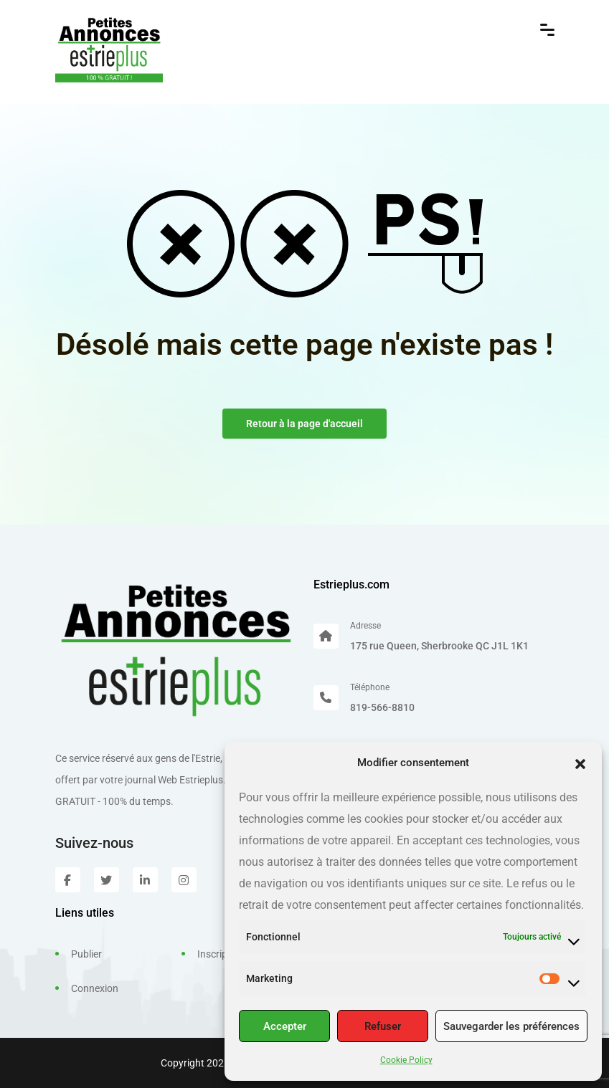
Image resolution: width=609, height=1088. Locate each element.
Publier (86, 954)
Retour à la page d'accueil (304, 423)
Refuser (382, 1026)
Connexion (94, 988)
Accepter (284, 1026)
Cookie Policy (406, 1060)
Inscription (221, 954)
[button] (580, 762)
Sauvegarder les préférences (511, 1026)
